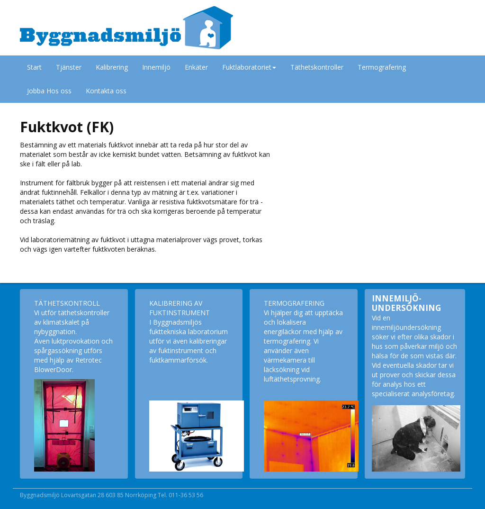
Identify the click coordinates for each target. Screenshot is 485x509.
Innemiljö (156, 67)
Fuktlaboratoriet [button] (249, 67)
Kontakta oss (106, 90)
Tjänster (68, 67)
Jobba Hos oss (49, 90)
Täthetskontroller (316, 67)
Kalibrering (112, 67)
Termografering (382, 67)
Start (34, 67)
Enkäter (196, 67)
